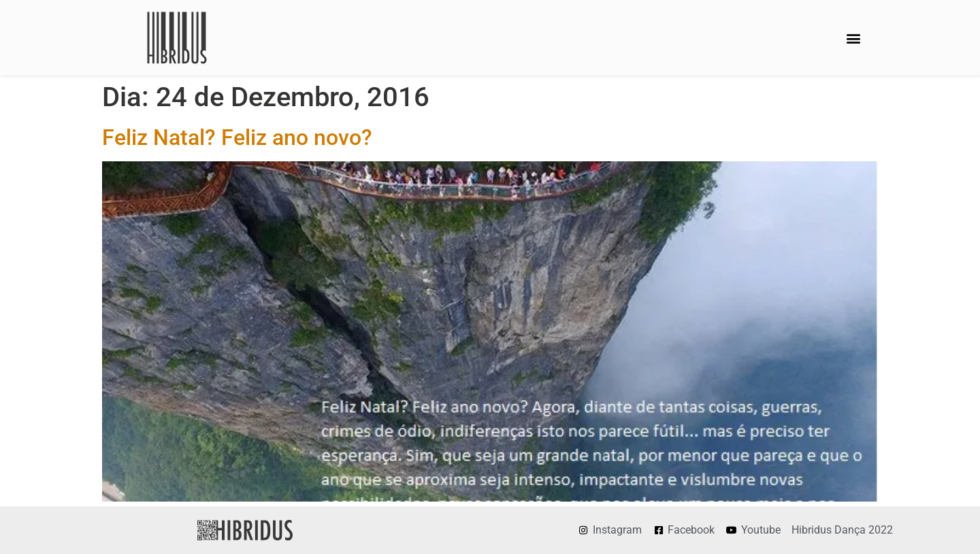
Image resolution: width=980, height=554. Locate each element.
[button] (853, 38)
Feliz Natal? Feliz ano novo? (237, 137)
